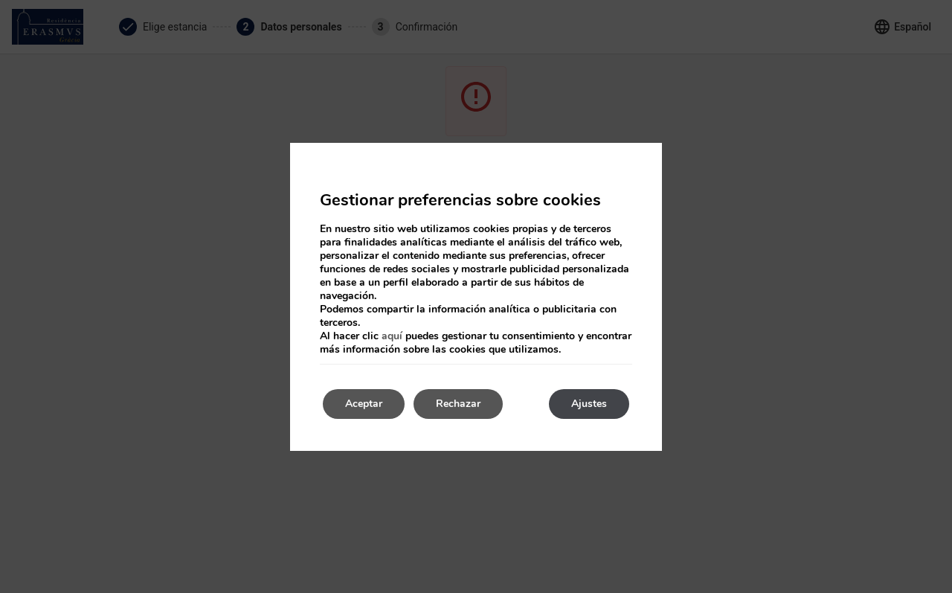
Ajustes (589, 404)
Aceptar (363, 404)
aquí (392, 336)
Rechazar (458, 404)
